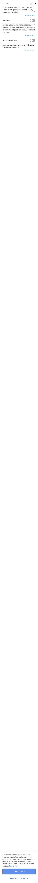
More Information (30, 15)
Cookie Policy (14, 866)
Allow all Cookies (19, 878)
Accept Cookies (19, 871)
